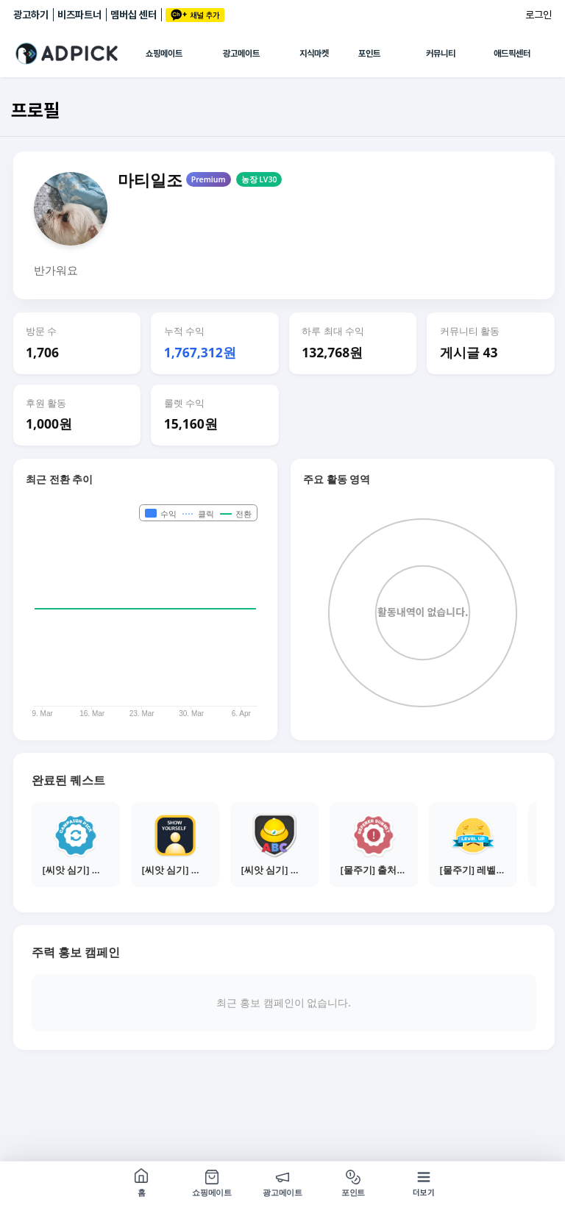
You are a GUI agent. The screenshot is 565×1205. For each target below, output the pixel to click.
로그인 (538, 15)
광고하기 (31, 15)
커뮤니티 (440, 54)
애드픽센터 (512, 54)
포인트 (369, 54)
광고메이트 (241, 54)
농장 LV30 (259, 179)
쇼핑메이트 (164, 54)
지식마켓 (314, 54)
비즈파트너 (79, 15)
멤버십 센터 (133, 15)
